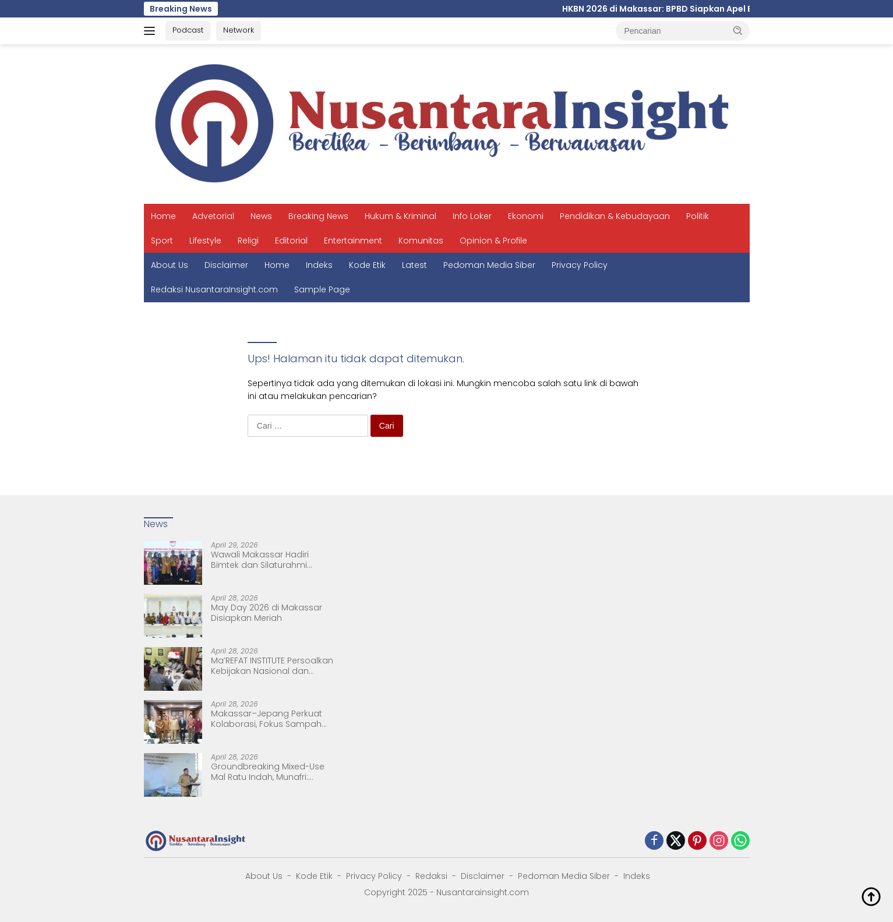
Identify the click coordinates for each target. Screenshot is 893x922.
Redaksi (431, 876)
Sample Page (322, 289)
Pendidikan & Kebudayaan (615, 216)
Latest (414, 265)
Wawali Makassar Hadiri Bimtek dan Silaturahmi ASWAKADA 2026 (260, 559)
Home (163, 216)
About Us (169, 265)
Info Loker (472, 216)
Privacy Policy (580, 265)
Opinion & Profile (493, 240)
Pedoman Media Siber (489, 265)
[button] (738, 30)
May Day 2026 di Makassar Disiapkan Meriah (266, 612)
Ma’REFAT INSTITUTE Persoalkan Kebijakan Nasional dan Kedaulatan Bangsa (272, 665)
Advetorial (213, 216)
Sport (162, 240)
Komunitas (420, 240)
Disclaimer (226, 265)
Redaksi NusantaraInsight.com (214, 289)
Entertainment (353, 240)
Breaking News (318, 216)
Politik (697, 216)
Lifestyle (205, 240)
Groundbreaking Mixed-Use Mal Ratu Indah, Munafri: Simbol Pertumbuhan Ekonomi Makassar (267, 771)
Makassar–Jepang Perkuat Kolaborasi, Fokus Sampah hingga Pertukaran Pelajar (266, 718)
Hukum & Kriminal (400, 216)
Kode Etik (367, 265)
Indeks (319, 265)
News (261, 216)
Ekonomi (525, 216)
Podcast (187, 30)
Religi (248, 240)
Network (238, 30)
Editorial (291, 240)
